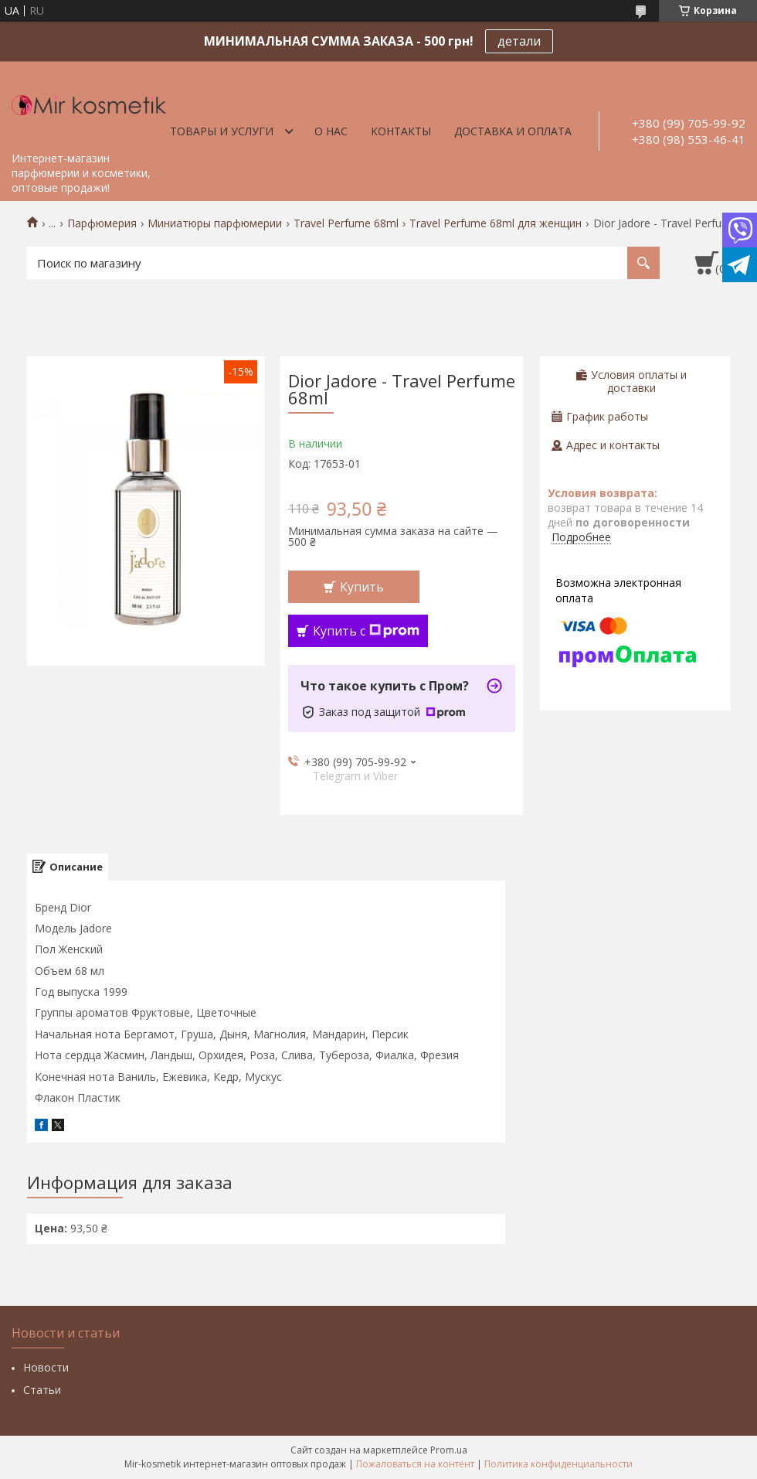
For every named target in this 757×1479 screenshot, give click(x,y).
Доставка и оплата (513, 131)
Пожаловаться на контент (415, 1463)
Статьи (42, 1389)
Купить (362, 586)
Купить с (366, 630)
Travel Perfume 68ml (346, 223)
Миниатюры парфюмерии (215, 223)
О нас (331, 131)
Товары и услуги (221, 131)
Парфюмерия (102, 223)
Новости (46, 1367)
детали (519, 40)
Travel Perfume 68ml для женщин (495, 223)
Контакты (401, 131)
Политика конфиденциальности (558, 1463)
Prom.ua (448, 1450)
